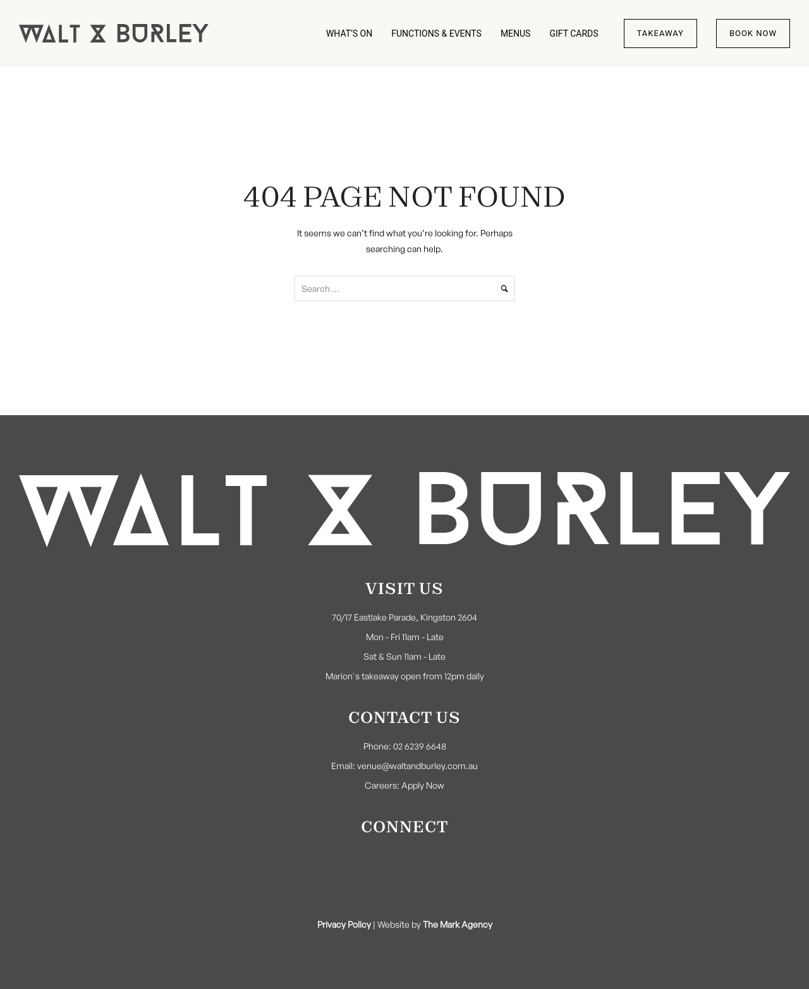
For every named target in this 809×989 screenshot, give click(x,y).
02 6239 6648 (419, 746)
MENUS (516, 33)
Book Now (753, 33)
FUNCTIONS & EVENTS (436, 33)
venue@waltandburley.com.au (417, 765)
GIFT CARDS (573, 33)
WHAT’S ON (349, 33)
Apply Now (422, 785)
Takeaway (660, 33)
